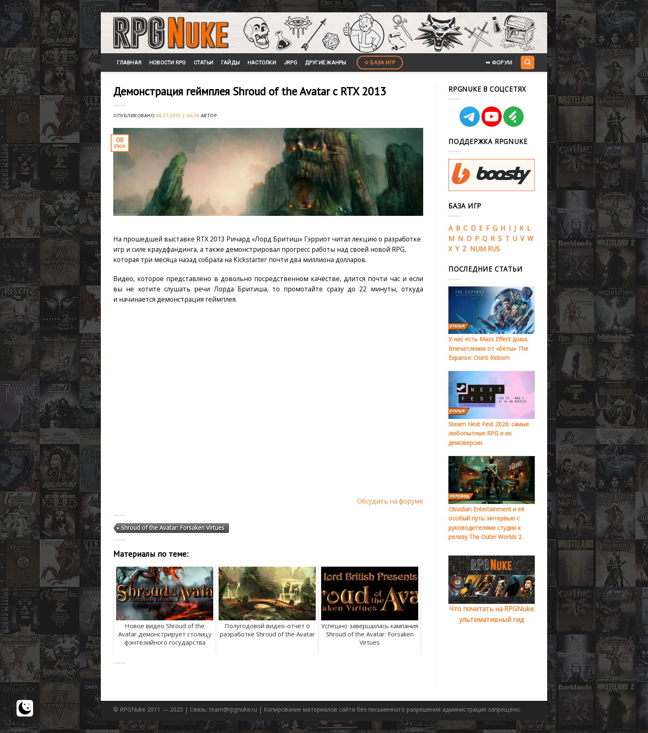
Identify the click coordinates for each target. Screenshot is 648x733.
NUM (478, 248)
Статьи (204, 62)
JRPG (290, 62)
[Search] (527, 62)
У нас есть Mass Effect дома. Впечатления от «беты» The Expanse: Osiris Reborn (488, 348)
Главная (129, 62)
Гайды (230, 62)
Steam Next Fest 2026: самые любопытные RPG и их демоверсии (488, 433)
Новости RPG (167, 62)
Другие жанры (325, 62)
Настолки (262, 62)
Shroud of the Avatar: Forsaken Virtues (172, 528)
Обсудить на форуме (390, 501)
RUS (494, 248)
